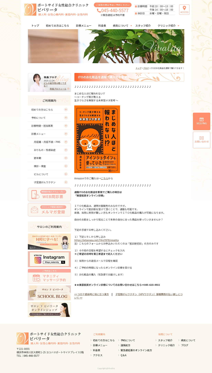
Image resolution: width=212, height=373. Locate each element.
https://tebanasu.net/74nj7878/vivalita (96, 240)
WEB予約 (202, 121)
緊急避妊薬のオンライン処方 (136, 350)
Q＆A (123, 355)
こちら (104, 178)
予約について (38, 117)
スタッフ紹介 (143, 25)
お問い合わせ (201, 140)
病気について (120, 25)
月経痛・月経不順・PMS (47, 142)
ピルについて (41, 174)
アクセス (97, 355)
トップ (35, 25)
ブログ (146, 68)
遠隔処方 (125, 345)
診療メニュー (83, 25)
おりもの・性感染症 (45, 150)
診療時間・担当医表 (42, 125)
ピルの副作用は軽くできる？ (55, 84)
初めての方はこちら (57, 25)
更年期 (37, 158)
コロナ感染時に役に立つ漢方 (91, 294)
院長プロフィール (58, 88)
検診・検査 (40, 166)
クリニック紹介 (167, 25)
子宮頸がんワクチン (45, 182)
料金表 (102, 25)
